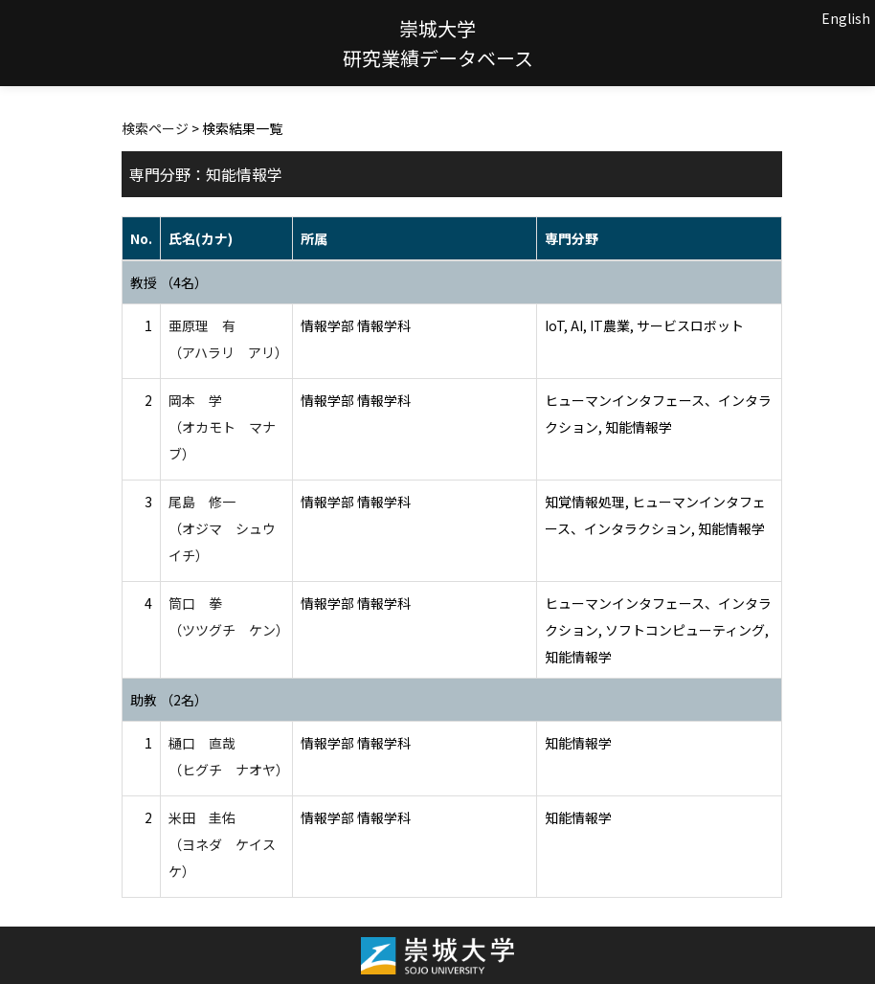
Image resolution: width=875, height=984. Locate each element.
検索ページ (155, 128)
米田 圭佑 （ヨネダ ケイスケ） (222, 844)
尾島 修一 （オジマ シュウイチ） (222, 528)
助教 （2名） (169, 699)
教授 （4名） (169, 282)
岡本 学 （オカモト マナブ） (222, 427)
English (845, 18)
